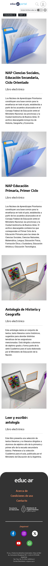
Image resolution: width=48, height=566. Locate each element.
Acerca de (22, 490)
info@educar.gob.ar (30, 561)
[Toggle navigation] (2, 1)
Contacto (21, 500)
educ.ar (10, 553)
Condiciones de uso (22, 495)
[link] (43, 4)
